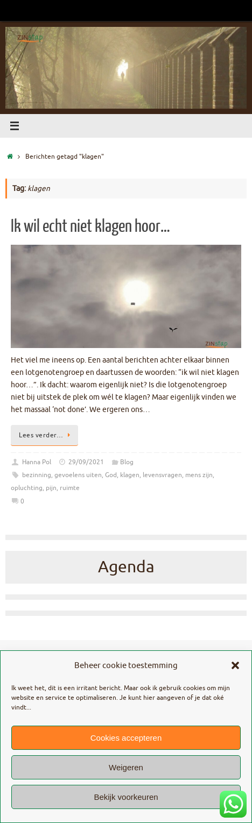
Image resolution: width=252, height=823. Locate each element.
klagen (129, 475)
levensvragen (162, 475)
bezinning (36, 475)
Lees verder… (46, 435)
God (111, 475)
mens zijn (199, 475)
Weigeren (126, 767)
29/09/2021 (86, 462)
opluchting (27, 488)
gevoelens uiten (78, 475)
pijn (51, 488)
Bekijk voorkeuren (126, 796)
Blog (127, 462)
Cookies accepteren (126, 737)
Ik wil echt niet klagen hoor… (90, 226)
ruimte (70, 488)
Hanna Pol (36, 462)
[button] (235, 665)
